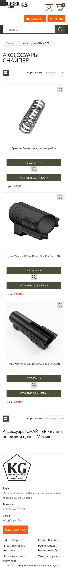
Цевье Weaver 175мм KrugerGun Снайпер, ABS (34, 363)
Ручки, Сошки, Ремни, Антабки (48, 548)
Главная (10, 43)
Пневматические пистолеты (14, 558)
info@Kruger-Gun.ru (14, 520)
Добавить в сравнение (60, 89)
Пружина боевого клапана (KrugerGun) (34, 148)
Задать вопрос (15, 529)
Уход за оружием (49, 556)
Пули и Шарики (48, 540)
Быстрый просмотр (34, 169)
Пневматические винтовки (14, 548)
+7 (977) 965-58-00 (14, 509)
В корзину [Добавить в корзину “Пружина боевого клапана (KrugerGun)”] (34, 162)
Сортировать (34, 72)
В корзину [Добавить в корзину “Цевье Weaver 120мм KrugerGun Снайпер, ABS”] (34, 270)
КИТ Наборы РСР (14, 540)
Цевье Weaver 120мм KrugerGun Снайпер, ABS (34, 256)
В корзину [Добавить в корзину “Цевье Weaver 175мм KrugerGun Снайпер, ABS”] (34, 378)
